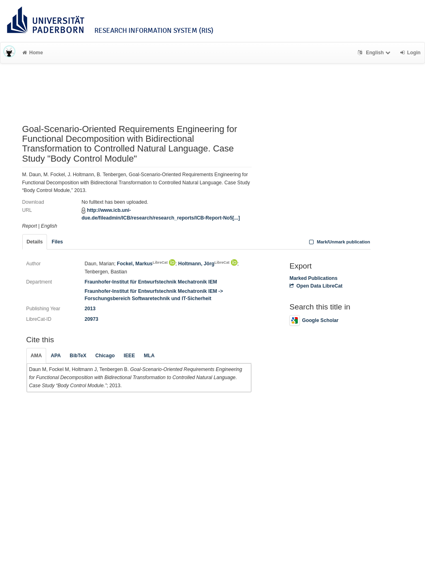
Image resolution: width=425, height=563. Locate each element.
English (375, 52)
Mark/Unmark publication (338, 241)
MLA (149, 355)
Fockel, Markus (142, 264)
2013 (90, 308)
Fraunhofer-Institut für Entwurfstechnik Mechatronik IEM (151, 282)
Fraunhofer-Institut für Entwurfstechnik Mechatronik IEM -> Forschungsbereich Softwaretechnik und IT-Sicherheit (154, 294)
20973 (91, 319)
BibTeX (78, 355)
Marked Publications (313, 278)
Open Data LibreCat (315, 286)
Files (57, 242)
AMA (36, 355)
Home (32, 52)
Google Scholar (313, 320)
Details (35, 242)
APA (56, 355)
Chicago (105, 355)
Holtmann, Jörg (203, 264)
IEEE (129, 355)
